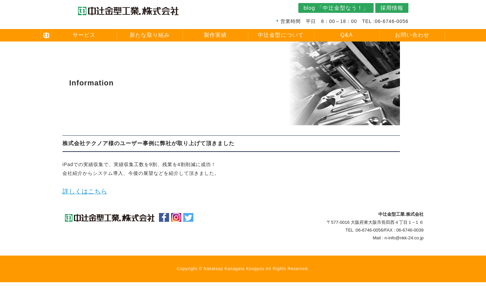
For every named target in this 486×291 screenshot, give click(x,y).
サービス (84, 35)
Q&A (346, 35)
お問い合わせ (412, 35)
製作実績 (215, 35)
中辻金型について (281, 35)
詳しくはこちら (84, 191)
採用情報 (391, 8)
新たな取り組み (150, 35)
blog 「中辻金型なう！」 (336, 8)
